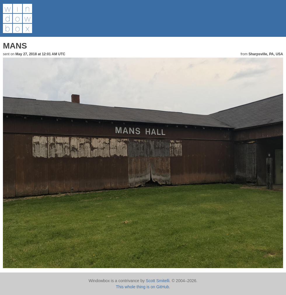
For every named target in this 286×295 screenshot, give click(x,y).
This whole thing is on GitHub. (143, 286)
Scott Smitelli (158, 280)
